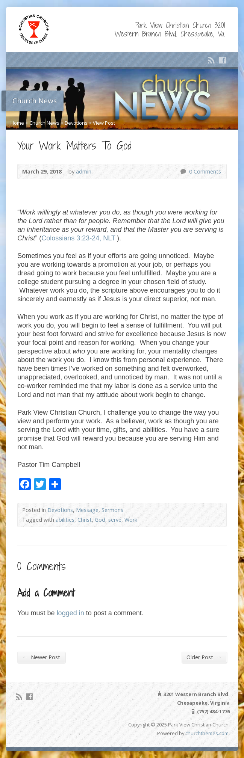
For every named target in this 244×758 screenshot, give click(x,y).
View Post (104, 122)
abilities (65, 519)
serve (114, 519)
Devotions (76, 122)
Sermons (112, 509)
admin (83, 171)
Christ (84, 519)
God (100, 519)
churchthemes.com (207, 733)
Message (87, 509)
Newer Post (41, 657)
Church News (44, 122)
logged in (70, 613)
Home (17, 122)
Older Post (203, 657)
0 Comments (183, 171)
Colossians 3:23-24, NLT (78, 238)
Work (130, 519)
